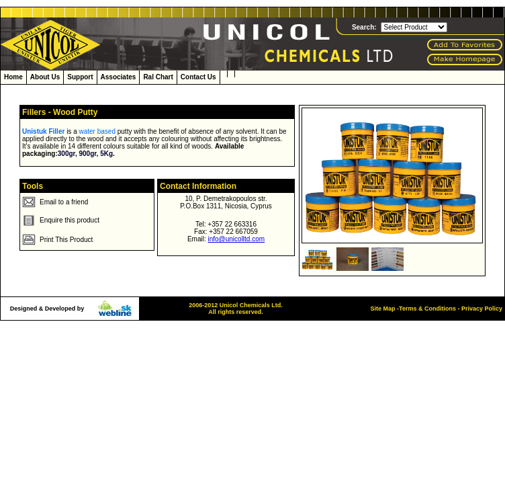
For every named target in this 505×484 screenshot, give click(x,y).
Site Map (383, 308)
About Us (45, 77)
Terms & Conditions (427, 308)
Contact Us (198, 77)
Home (13, 77)
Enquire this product (69, 220)
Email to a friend (64, 202)
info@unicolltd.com (236, 239)
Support (80, 77)
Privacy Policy (480, 308)
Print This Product (66, 239)
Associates (118, 77)
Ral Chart (158, 77)
